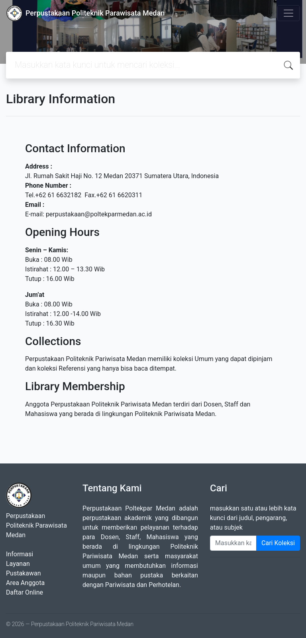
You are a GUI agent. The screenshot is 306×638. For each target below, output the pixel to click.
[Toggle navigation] (288, 13)
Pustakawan (23, 573)
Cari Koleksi (278, 543)
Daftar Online (24, 592)
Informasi (19, 554)
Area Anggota (25, 583)
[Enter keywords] (233, 543)
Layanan (18, 563)
